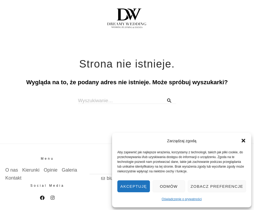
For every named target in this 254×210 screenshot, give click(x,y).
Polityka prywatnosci (23, 202)
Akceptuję (133, 186)
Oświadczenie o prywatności (182, 199)
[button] (243, 140)
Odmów (169, 186)
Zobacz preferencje (217, 186)
